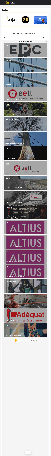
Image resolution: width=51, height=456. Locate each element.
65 (33, 340)
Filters (45, 37)
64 (31, 340)
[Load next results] (46, 41)
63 (28, 340)
